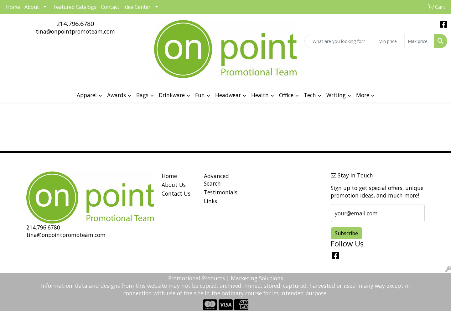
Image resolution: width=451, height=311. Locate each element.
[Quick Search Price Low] (390, 41)
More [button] (362, 95)
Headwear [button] (228, 95)
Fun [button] (200, 95)
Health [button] (260, 95)
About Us (174, 184)
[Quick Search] (339, 41)
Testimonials (220, 192)
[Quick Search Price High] (419, 41)
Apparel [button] (87, 95)
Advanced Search (216, 179)
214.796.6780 (75, 23)
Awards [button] (116, 95)
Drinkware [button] (172, 95)
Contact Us (176, 193)
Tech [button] (310, 95)
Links (210, 201)
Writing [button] (336, 95)
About (31, 6)
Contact (110, 6)
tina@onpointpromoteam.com (75, 31)
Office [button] (286, 95)
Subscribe (346, 233)
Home (169, 176)
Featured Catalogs (75, 6)
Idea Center (137, 6)
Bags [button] (142, 95)
